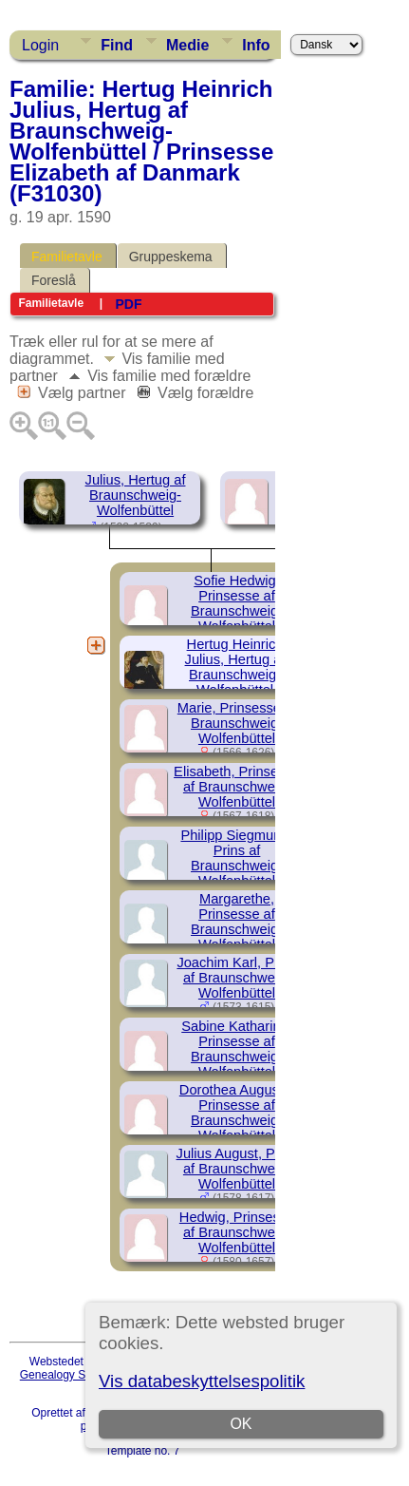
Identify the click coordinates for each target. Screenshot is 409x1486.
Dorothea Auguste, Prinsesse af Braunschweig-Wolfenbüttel (236, 1112)
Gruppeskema (171, 256)
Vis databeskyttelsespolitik (202, 1381)
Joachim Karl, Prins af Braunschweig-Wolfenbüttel (236, 977)
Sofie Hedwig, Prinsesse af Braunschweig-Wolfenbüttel (237, 603)
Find (117, 45)
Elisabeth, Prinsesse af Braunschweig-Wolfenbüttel (237, 787)
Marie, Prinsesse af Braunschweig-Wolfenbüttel (236, 723)
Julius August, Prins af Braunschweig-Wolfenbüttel (237, 1168)
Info (256, 45)
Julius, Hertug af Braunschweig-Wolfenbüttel (135, 495)
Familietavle (66, 256)
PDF (128, 304)
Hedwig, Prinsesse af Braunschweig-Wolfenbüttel (236, 1232)
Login (40, 45)
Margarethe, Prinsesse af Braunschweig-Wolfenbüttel (237, 921)
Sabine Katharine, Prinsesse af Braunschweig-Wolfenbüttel (236, 1049)
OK (241, 1424)
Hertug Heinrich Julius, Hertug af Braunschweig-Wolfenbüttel (235, 667)
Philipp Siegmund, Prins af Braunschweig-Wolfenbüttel (236, 858)
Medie (187, 45)
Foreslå (53, 280)
